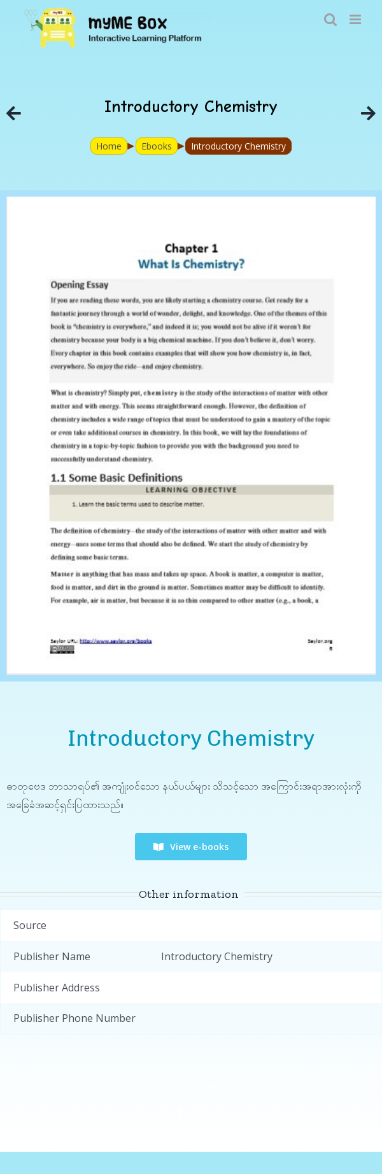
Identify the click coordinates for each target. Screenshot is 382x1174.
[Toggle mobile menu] (356, 19)
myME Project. (204, 1086)
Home (109, 146)
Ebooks (156, 146)
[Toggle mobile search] (330, 19)
